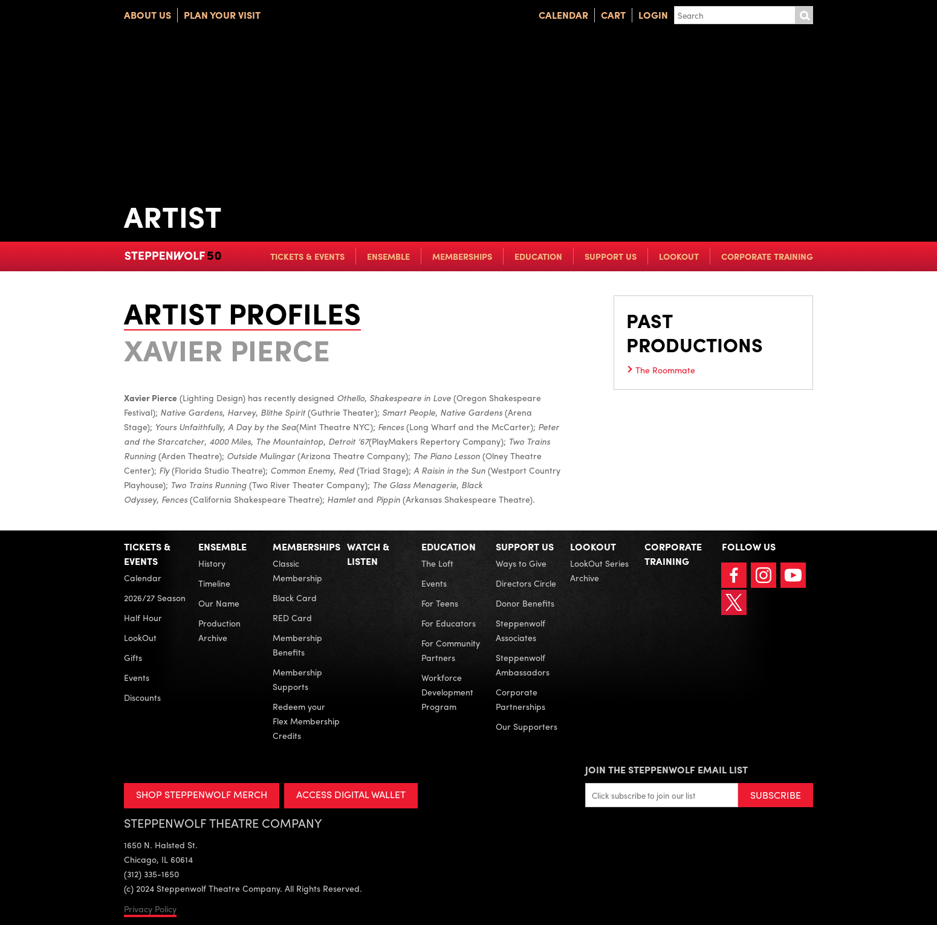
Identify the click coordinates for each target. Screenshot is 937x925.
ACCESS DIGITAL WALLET (351, 794)
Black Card (295, 597)
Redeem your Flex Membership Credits (306, 720)
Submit (804, 15)
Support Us (611, 256)
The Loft (437, 563)
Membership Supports (297, 679)
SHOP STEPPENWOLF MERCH (201, 794)
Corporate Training (767, 256)
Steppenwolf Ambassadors (523, 664)
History (211, 563)
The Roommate (665, 370)
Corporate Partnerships (520, 699)
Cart (613, 15)
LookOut (679, 256)
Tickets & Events (307, 256)
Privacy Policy (150, 909)
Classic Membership (297, 570)
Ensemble (388, 256)
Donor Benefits (525, 603)
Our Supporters (526, 726)
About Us (147, 15)
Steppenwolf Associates (520, 630)
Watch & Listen (368, 554)
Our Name (218, 603)
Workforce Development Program (447, 691)
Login (653, 15)
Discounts (142, 697)
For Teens (439, 603)
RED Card (292, 617)
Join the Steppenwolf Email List (666, 769)
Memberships (462, 256)
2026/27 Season (155, 597)
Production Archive (219, 630)
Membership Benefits (297, 644)
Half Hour (143, 617)
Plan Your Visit (222, 15)
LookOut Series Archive (599, 570)
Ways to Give (521, 563)
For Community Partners (450, 650)
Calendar (563, 15)
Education (538, 256)
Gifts (133, 657)
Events (136, 677)
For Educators (448, 623)
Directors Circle (526, 583)
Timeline (214, 583)
